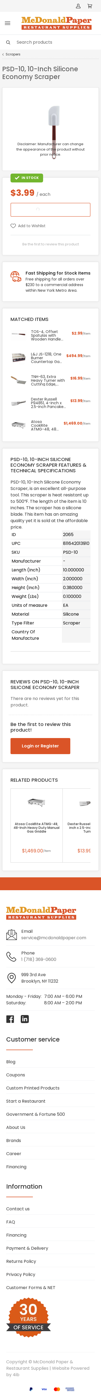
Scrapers (13, 54)
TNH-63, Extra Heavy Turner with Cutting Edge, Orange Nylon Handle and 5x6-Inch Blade (48, 380)
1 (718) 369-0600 (38, 959)
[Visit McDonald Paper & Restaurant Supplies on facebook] (10, 1019)
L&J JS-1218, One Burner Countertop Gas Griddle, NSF (46, 358)
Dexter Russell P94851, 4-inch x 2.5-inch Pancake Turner (47, 403)
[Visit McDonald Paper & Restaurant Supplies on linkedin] (25, 1019)
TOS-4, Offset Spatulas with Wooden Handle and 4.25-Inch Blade (46, 335)
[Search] (50, 42)
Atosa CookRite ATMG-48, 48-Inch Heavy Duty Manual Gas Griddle (36, 827)
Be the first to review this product (50, 244)
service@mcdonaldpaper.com (53, 938)
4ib (16, 1375)
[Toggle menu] (7, 23)
